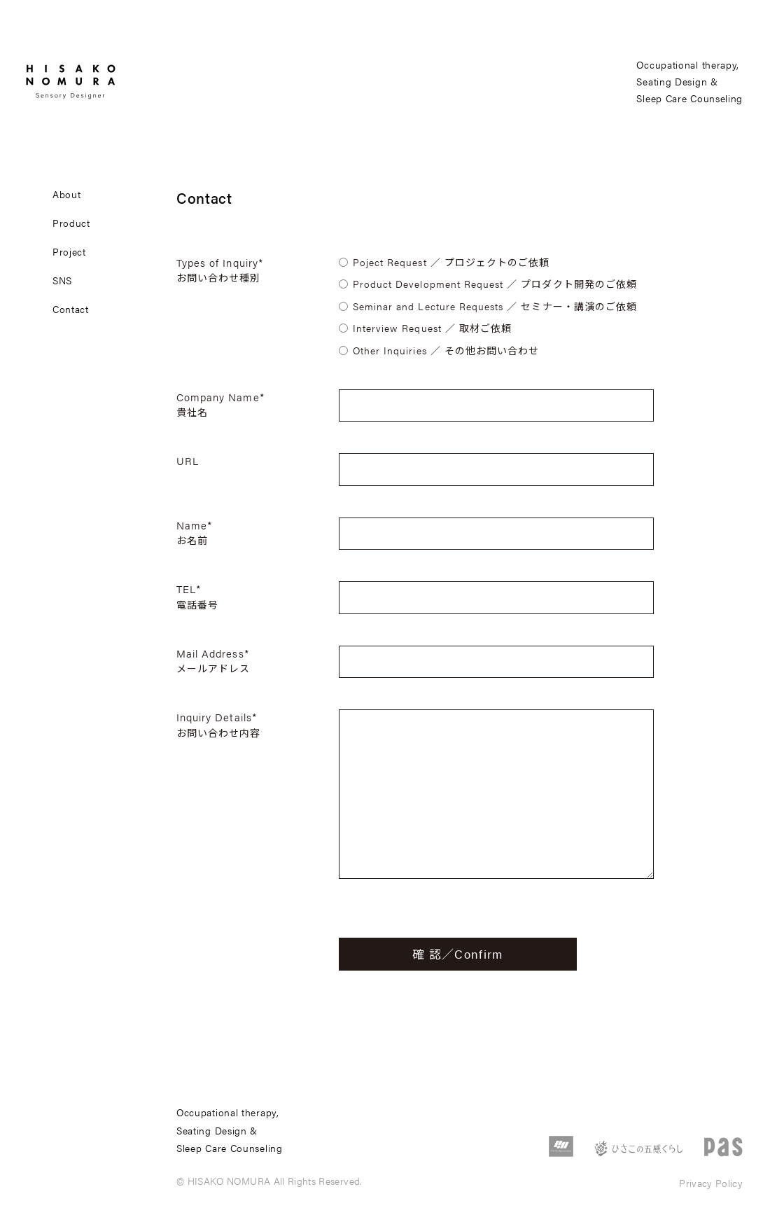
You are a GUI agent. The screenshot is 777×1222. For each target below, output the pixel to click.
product (71, 223)
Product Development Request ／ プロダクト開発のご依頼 (495, 284)
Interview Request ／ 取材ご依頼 (432, 328)
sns (62, 280)
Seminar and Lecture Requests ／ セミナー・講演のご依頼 (495, 306)
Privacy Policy (711, 1183)
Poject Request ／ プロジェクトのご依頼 (451, 262)
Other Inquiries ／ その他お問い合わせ (446, 350)
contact (70, 309)
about (66, 194)
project (69, 251)
